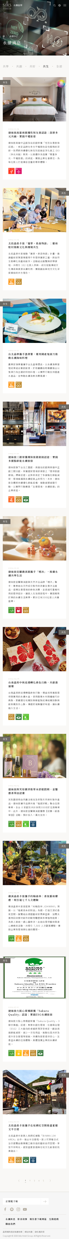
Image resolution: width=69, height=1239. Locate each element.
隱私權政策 (40, 1231)
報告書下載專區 (38, 1219)
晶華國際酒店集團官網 (12, 1231)
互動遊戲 (54, 1219)
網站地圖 (28, 1231)
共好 (32, 66)
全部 (59, 66)
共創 (19, 66)
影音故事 (22, 1219)
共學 (6, 66)
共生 (46, 66)
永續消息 (10, 1219)
